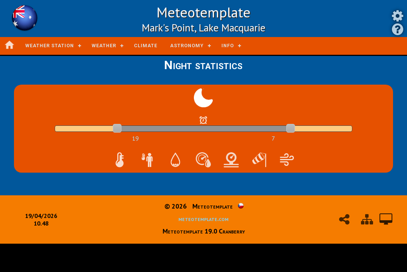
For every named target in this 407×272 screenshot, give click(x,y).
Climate (145, 45)
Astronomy (187, 45)
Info (227, 45)
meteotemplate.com (203, 218)
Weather (104, 45)
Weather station (49, 45)
